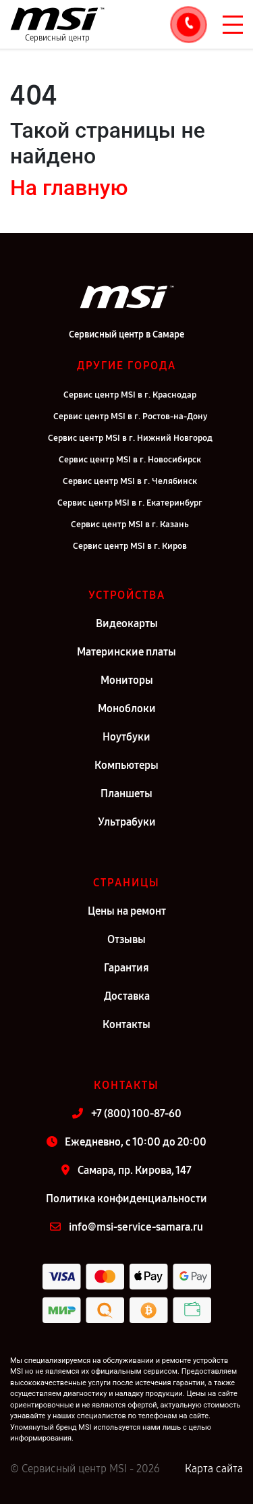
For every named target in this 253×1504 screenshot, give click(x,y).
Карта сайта (214, 1468)
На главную (69, 187)
